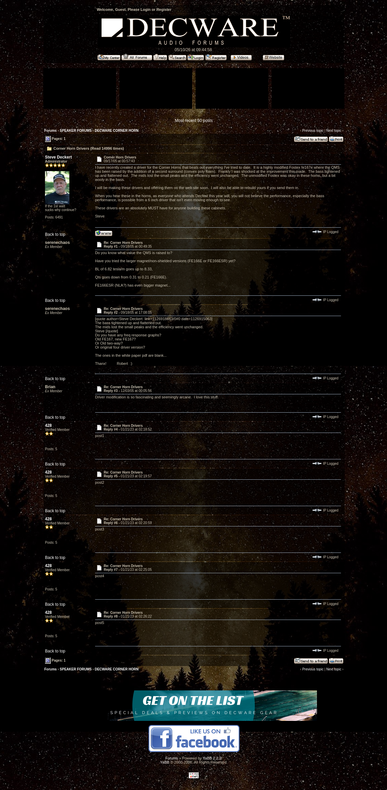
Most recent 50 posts (193, 120)
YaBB (164, 762)
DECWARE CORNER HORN (116, 130)
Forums (50, 130)
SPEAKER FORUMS (76, 130)
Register (163, 9)
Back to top (55, 234)
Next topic (333, 130)
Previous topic (312, 130)
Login (145, 9)
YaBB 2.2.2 (212, 758)
